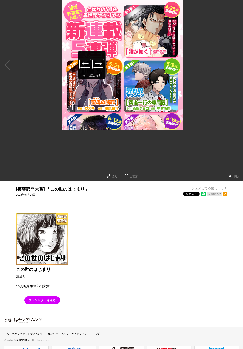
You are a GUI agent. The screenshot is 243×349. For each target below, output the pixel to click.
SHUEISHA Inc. (24, 340)
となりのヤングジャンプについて (23, 333)
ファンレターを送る (42, 300)
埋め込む (216, 194)
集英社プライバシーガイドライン (67, 333)
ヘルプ (96, 333)
